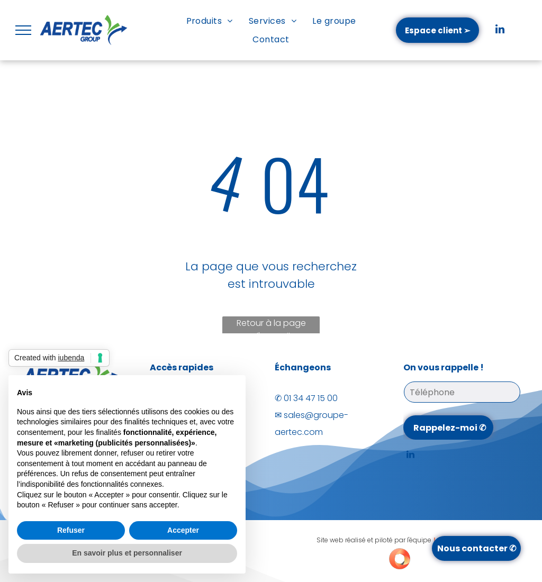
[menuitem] (209, 21)
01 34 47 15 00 (311, 398)
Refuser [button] (71, 530)
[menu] (23, 30)
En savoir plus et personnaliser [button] (127, 553)
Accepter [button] (183, 530)
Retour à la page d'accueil (271, 326)
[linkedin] (500, 30)
